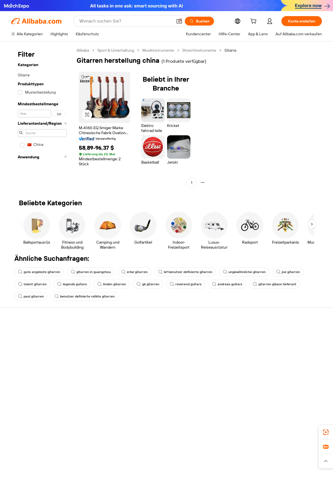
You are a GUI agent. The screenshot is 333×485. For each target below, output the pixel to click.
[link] (326, 432)
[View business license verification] (214, 474)
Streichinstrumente (199, 50)
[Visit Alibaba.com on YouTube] (302, 386)
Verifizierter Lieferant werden (228, 360)
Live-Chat (19, 343)
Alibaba (83, 50)
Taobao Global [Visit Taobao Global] (192, 455)
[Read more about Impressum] (88, 463)
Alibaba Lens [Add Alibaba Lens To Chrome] (22, 430)
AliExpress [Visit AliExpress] (75, 455)
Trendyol (228, 455)
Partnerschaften (217, 371)
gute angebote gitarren (39, 272)
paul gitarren (31, 296)
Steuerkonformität (155, 365)
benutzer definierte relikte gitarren (84, 296)
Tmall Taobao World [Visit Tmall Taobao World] (127, 455)
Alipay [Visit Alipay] (153, 455)
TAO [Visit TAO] (212, 455)
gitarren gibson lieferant (274, 284)
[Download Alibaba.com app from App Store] (262, 430)
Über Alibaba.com (281, 333)
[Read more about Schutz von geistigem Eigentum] (166, 463)
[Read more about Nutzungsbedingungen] (259, 463)
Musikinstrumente (158, 50)
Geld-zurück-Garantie (93, 343)
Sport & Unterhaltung (115, 50)
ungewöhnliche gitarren (244, 272)
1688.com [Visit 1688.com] (97, 455)
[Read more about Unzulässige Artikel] (118, 463)
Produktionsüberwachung (97, 375)
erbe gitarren (134, 272)
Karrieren (274, 364)
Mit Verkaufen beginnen (223, 339)
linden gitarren (111, 284)
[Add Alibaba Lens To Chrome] (98, 430)
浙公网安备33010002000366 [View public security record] (245, 474)
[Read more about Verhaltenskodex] (297, 463)
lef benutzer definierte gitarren (185, 272)
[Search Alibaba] (125, 21)
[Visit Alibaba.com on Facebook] (268, 386)
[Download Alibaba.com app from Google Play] (303, 430)
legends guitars (72, 284)
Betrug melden (24, 375)
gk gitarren (148, 284)
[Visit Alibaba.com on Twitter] (285, 386)
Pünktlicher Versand (92, 354)
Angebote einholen (155, 339)
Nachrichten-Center (284, 354)
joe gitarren (288, 272)
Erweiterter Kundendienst (97, 364)
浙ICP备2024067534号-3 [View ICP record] (301, 474)
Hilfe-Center (22, 333)
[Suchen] (199, 21)
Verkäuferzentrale (218, 350)
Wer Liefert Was (254, 455)
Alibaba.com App (224, 430)
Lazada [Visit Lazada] (169, 455)
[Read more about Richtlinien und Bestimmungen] (47, 463)
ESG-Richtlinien (279, 343)
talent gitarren (32, 284)
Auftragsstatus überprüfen (34, 354)
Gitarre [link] (230, 50)
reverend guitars (185, 284)
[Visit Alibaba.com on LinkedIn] (277, 386)
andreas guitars (227, 284)
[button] (179, 21)
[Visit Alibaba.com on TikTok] (310, 386)
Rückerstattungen (27, 364)
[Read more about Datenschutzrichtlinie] (216, 463)
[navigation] (42, 117)
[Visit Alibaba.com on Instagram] (293, 386)
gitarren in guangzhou (91, 272)
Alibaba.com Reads (155, 376)
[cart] (254, 22)
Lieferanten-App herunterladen (230, 381)
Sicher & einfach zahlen (95, 333)
